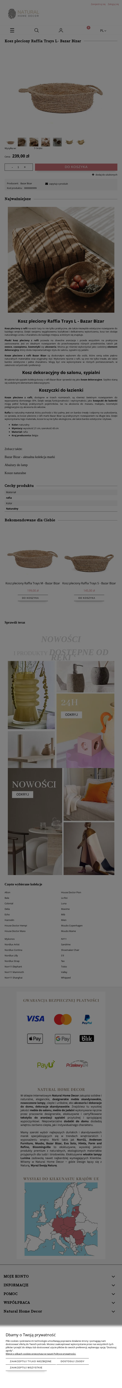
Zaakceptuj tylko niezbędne (31, 1361)
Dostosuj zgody (73, 1361)
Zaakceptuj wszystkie (26, 1367)
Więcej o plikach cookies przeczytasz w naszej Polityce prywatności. (41, 1353)
